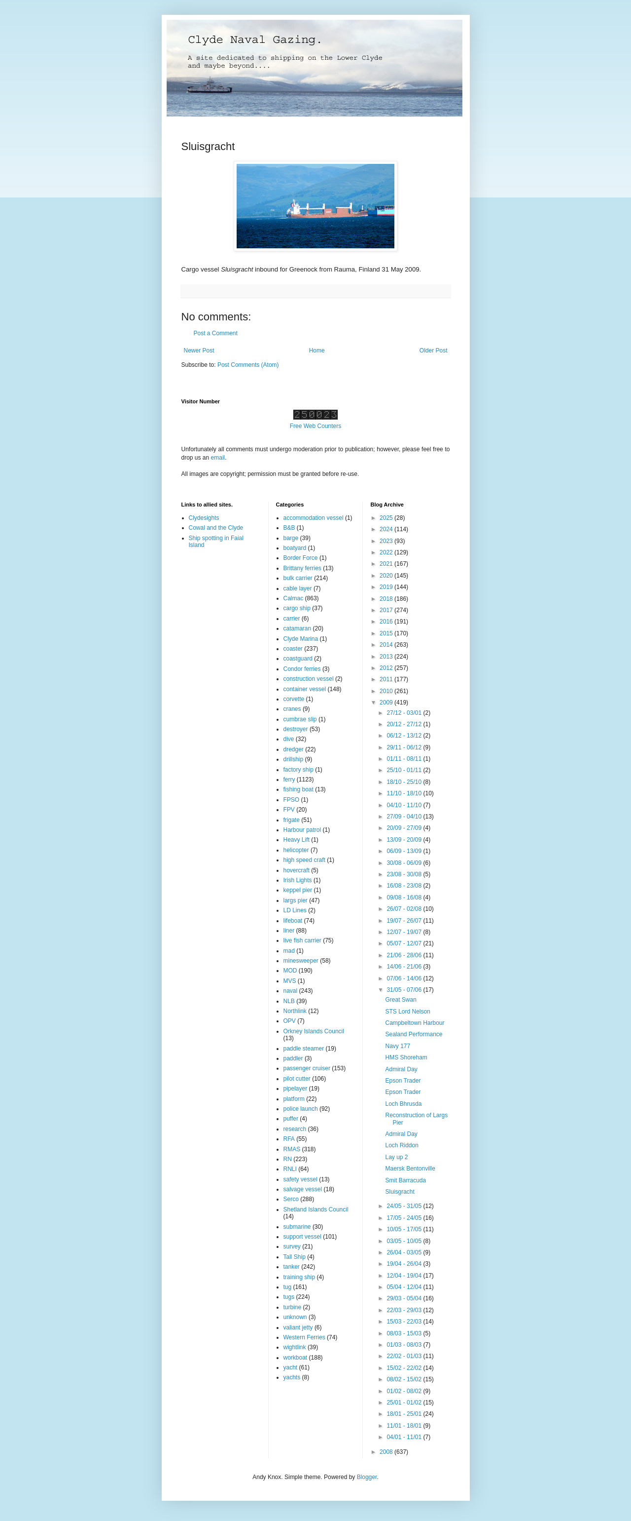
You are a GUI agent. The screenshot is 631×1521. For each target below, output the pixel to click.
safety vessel (300, 1179)
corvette (294, 699)
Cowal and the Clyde (216, 527)
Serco (291, 1199)
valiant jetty (298, 1327)
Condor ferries (302, 668)
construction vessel (308, 678)
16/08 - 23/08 (404, 885)
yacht (290, 1367)
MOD (290, 970)
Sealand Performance (413, 1034)
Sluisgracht (399, 1191)
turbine (292, 1307)
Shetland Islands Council (316, 1209)
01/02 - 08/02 (404, 1391)
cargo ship (297, 608)
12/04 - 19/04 (404, 1275)
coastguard (298, 658)
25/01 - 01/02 (404, 1402)
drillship (293, 759)
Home (317, 350)
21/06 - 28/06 (404, 955)
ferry (289, 779)
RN (287, 1159)
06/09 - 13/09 (404, 851)
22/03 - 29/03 (404, 1310)
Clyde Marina (300, 638)
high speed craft (304, 860)
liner (289, 930)
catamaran (297, 628)
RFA (289, 1138)
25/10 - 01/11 (404, 770)
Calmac (293, 598)
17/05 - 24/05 (404, 1217)
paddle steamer (303, 1048)
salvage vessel (302, 1189)
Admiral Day (401, 1069)
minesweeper (300, 960)
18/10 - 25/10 (404, 782)
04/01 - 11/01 (404, 1437)
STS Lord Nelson (407, 1011)
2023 (387, 541)
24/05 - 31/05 (404, 1206)
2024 (387, 529)
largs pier (295, 900)
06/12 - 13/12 (404, 735)
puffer (290, 1118)
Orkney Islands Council (313, 1031)
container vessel (304, 689)
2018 (387, 598)
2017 (387, 610)
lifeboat (293, 920)
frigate (291, 820)
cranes (292, 708)
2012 (387, 667)
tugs (289, 1296)
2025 (387, 517)
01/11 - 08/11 (404, 758)
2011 (387, 679)
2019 (387, 587)
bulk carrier (298, 578)
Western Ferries (304, 1337)
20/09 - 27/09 (404, 827)
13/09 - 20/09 (404, 839)
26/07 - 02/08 (404, 908)
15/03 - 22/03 (404, 1321)
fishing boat (298, 789)
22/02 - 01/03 (404, 1356)
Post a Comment (216, 333)
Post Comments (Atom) (248, 364)
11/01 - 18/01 (404, 1425)
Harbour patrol (302, 829)
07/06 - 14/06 (404, 978)
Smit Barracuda (405, 1180)
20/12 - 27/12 (404, 724)
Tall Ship (294, 1256)
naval (290, 990)
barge (291, 538)
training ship (299, 1277)
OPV (289, 1020)
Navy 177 (397, 1046)
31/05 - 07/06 (404, 989)
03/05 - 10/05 (404, 1241)
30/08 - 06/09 (404, 862)
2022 (387, 552)
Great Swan (400, 999)
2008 (387, 1451)
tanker (291, 1266)
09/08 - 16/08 (404, 897)
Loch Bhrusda (403, 1103)
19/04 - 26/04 (404, 1263)
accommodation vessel (313, 517)
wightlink (294, 1347)
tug (287, 1287)
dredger (293, 749)
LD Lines (295, 910)
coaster (293, 648)
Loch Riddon (401, 1145)
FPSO (291, 799)
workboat (295, 1357)
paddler (293, 1058)
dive (288, 739)
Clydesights (204, 517)
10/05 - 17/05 (404, 1229)
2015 (387, 633)
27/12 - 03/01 (404, 712)
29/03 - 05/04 (404, 1298)
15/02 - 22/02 (404, 1368)
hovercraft (296, 870)
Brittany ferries (302, 568)
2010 (387, 691)
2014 (387, 644)
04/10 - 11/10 (404, 805)
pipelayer (295, 1088)
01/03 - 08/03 (404, 1344)
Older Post (434, 350)
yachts (292, 1377)
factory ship (298, 769)
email (218, 457)
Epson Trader (403, 1080)
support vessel (302, 1236)
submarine (297, 1226)
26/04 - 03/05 (404, 1252)
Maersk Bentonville (410, 1168)
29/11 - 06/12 (404, 747)
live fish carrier (302, 940)
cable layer (297, 588)
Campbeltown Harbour (414, 1022)
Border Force (300, 557)
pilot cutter (297, 1078)
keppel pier (298, 890)
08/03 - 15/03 (404, 1333)
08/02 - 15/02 (404, 1379)
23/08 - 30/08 (404, 874)
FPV (289, 809)
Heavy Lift (296, 839)
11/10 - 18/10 (404, 793)
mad (289, 950)
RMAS (292, 1149)
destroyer (295, 729)
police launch (300, 1108)
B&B (289, 527)
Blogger (367, 1477)
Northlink (295, 1011)
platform (294, 1098)
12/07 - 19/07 (404, 932)
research (295, 1129)
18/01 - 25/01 (404, 1413)
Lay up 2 (396, 1157)
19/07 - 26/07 (404, 920)
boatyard (295, 548)
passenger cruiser (306, 1068)
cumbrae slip (300, 719)
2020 (387, 575)
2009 (387, 702)
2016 (387, 621)
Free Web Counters (316, 426)
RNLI (290, 1169)
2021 (387, 563)
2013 (387, 656)
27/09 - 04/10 (404, 816)
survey (292, 1246)
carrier (291, 618)
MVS (289, 980)
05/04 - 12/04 (404, 1287)
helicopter (296, 850)
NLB (289, 1001)
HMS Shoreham (406, 1057)
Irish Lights (297, 880)
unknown (295, 1317)
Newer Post (199, 350)
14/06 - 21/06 (404, 966)
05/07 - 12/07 (404, 943)
